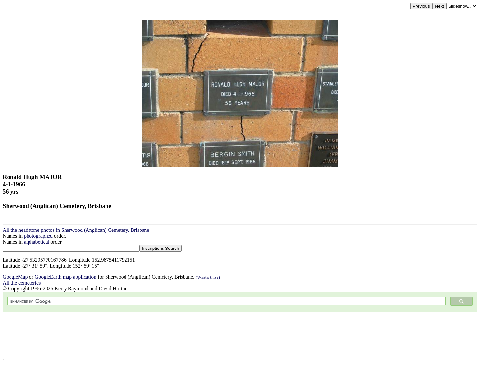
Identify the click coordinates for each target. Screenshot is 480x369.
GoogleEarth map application (66, 277)
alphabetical (36, 242)
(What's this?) (208, 277)
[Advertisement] (199, 335)
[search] (225, 301)
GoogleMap (15, 277)
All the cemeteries (22, 283)
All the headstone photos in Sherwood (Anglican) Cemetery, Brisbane (76, 230)
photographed (38, 236)
